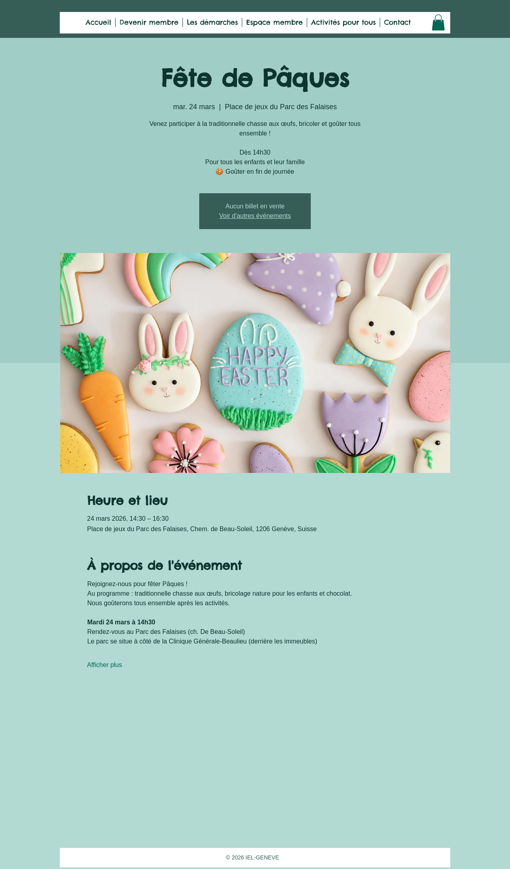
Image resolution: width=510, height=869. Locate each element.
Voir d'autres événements (255, 215)
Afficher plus (104, 664)
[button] (438, 22)
